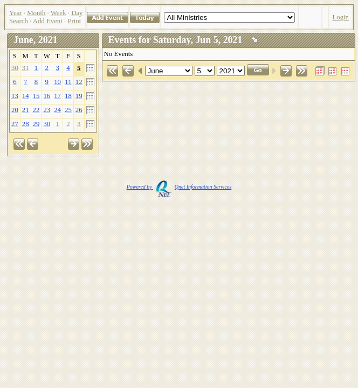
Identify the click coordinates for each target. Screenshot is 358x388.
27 (14, 124)
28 (25, 124)
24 (57, 110)
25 (68, 110)
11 (68, 82)
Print (74, 21)
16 (46, 96)
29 (36, 124)
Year (15, 13)
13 (14, 96)
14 (25, 96)
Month (36, 13)
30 (14, 68)
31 (25, 68)
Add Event (48, 21)
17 (57, 96)
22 (36, 110)
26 (78, 110)
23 (46, 110)
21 (25, 110)
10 (57, 82)
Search (18, 21)
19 (78, 96)
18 (68, 96)
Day (76, 13)
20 (14, 110)
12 (78, 82)
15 (36, 96)
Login (340, 17)
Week (58, 13)
